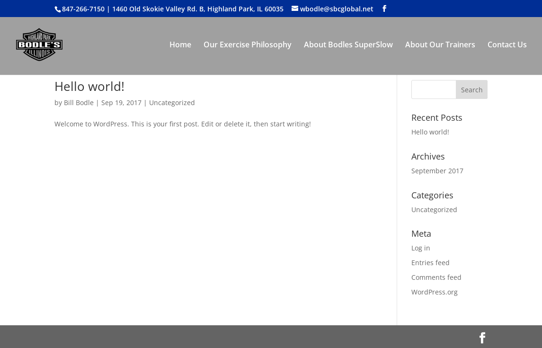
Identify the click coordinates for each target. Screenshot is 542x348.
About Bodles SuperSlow (348, 45)
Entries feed (430, 262)
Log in (420, 247)
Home (180, 45)
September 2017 (437, 170)
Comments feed (436, 277)
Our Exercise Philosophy (248, 45)
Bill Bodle (79, 102)
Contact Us (507, 45)
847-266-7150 (83, 8)
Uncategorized (172, 102)
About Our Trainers (440, 45)
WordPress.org (434, 291)
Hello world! (89, 86)
